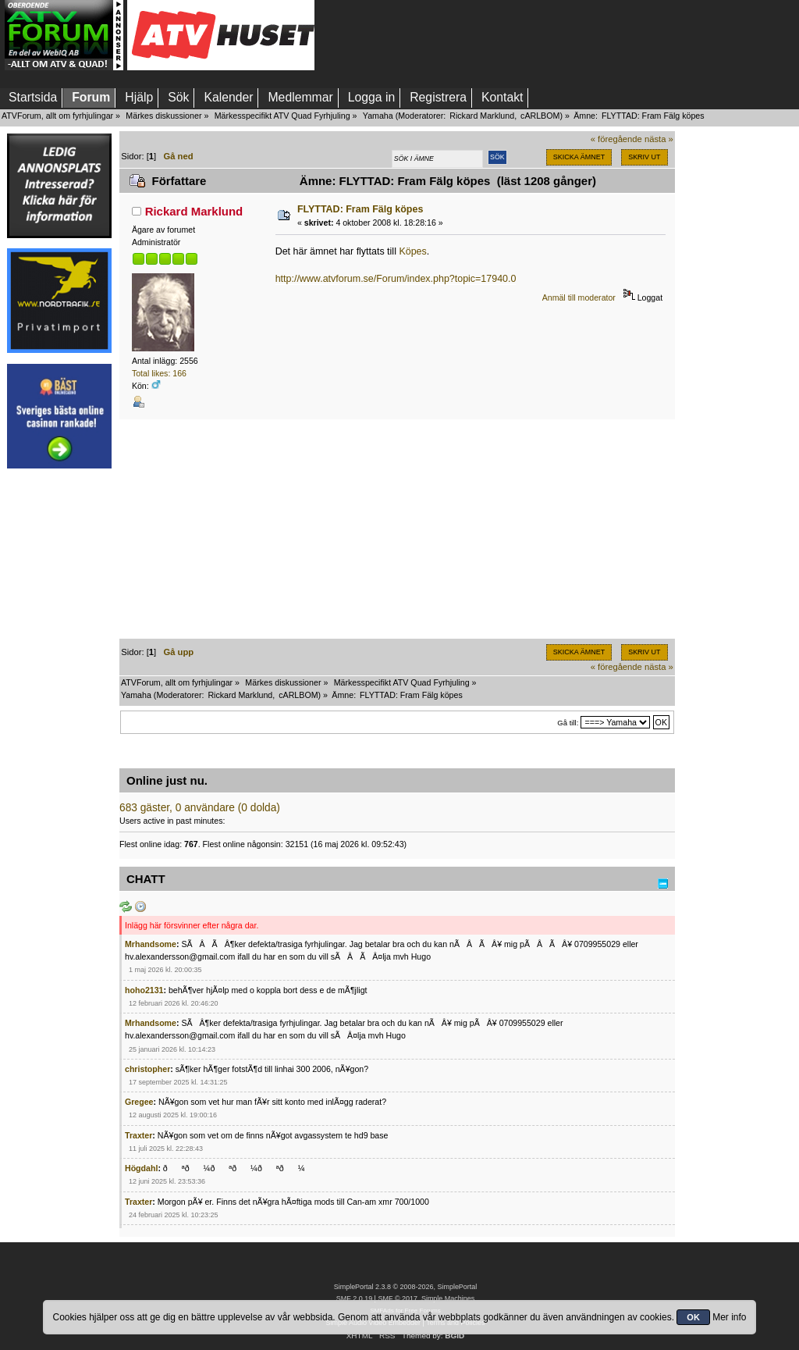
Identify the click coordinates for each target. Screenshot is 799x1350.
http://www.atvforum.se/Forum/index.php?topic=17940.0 (396, 278)
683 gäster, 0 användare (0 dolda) (199, 808)
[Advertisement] (59, 713)
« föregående (616, 139)
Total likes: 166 (159, 373)
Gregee (139, 1101)
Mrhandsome (150, 944)
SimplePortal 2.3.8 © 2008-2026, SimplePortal (406, 1287)
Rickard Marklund (481, 115)
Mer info (729, 1317)
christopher (147, 1069)
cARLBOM (539, 115)
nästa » (659, 139)
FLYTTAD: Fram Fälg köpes (360, 209)
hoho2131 (144, 990)
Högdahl (141, 1168)
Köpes (412, 251)
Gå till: (567, 722)
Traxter (138, 1135)
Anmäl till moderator (579, 297)
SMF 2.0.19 (354, 1298)
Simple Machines (447, 1298)
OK (693, 1317)
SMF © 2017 (397, 1298)
